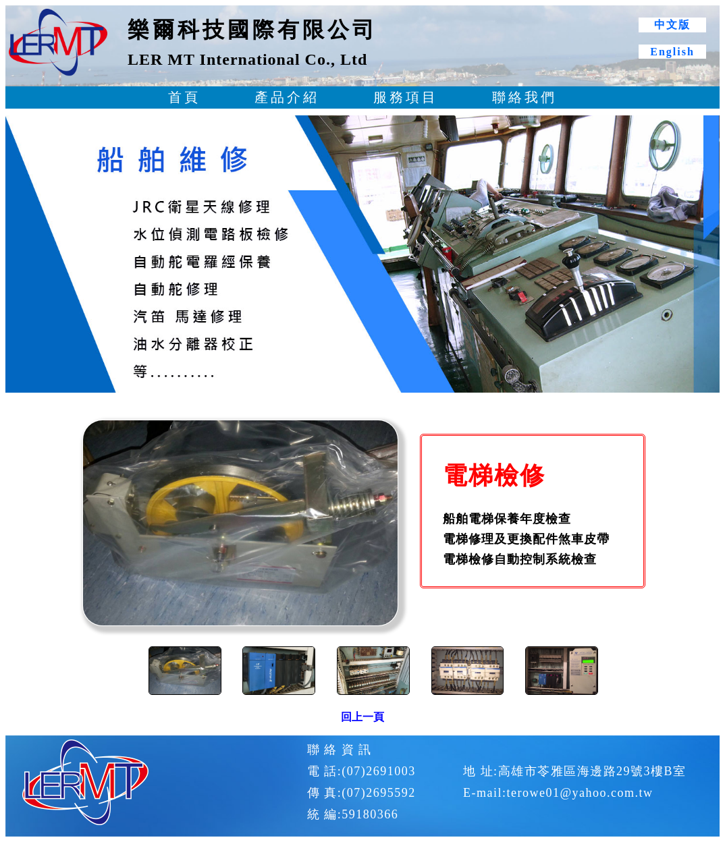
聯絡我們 (524, 97)
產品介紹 (286, 97)
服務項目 (405, 97)
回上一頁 (362, 717)
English (672, 51)
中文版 (672, 24)
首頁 (184, 97)
